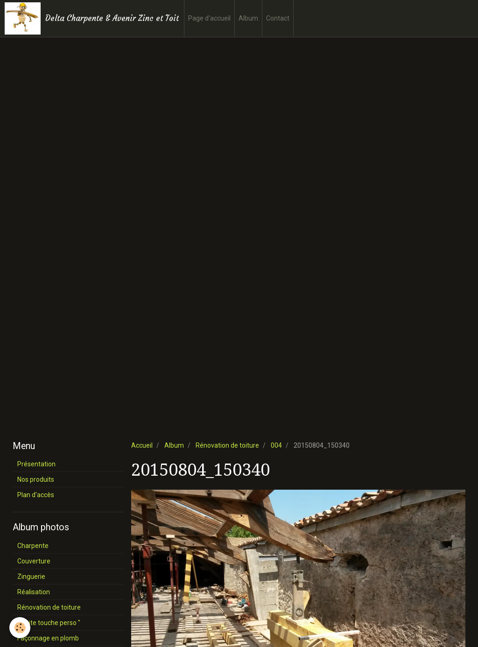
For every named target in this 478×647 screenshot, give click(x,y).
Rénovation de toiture (227, 445)
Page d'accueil (209, 18)
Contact (277, 18)
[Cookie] (19, 627)
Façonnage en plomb (48, 638)
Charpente (33, 545)
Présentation (36, 464)
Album (248, 18)
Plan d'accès (35, 495)
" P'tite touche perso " (48, 622)
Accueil (142, 445)
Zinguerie (31, 576)
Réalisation (33, 592)
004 (276, 445)
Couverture (33, 561)
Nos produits (35, 479)
